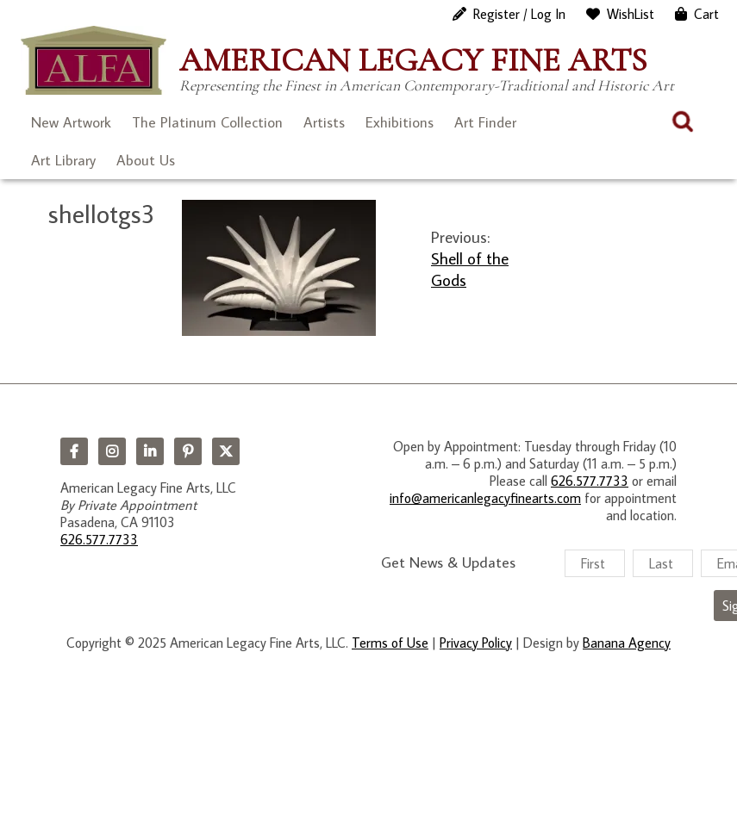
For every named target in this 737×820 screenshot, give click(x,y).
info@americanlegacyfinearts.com (485, 497)
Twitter (226, 451)
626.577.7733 (99, 539)
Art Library (63, 160)
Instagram (112, 451)
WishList (630, 14)
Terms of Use (390, 642)
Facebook (74, 451)
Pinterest (188, 451)
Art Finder (485, 122)
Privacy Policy (476, 642)
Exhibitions (399, 122)
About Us (145, 160)
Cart (706, 14)
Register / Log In (519, 14)
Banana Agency (627, 642)
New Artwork (71, 122)
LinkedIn (150, 451)
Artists (324, 122)
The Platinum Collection (207, 122)
